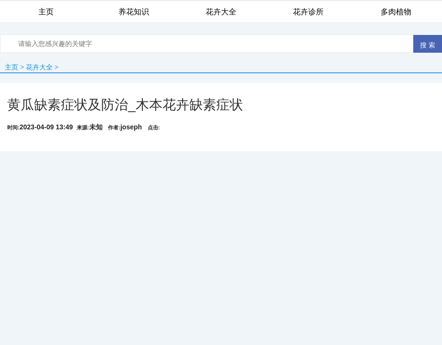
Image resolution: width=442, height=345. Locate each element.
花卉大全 (39, 67)
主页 (11, 67)
